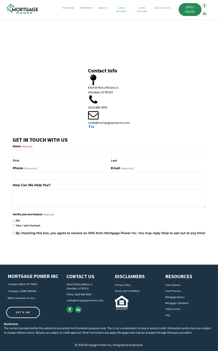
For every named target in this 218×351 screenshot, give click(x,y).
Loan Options (121, 9)
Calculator (161, 7)
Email (122, 168)
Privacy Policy (123, 285)
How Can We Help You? (32, 185)
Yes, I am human (28, 225)
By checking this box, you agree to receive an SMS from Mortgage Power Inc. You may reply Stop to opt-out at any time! (110, 233)
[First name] (60, 153)
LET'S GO (23, 312)
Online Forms (173, 309)
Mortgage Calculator (177, 303)
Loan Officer (142, 9)
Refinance (86, 7)
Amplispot (136, 345)
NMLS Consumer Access (21, 298)
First (16, 160)
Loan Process (173, 291)
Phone (25, 168)
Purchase (68, 7)
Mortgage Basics (175, 297)
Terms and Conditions (127, 291)
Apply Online (190, 10)
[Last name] (158, 153)
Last (114, 160)
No (18, 220)
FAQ (167, 315)
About (103, 7)
